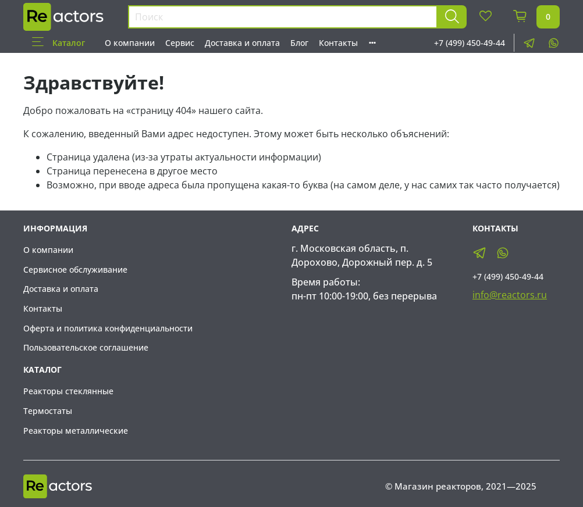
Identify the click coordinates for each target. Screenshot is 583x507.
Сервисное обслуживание (75, 269)
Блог (299, 42)
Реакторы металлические (75, 430)
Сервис (179, 42)
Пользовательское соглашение (85, 347)
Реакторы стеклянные (68, 391)
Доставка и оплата (242, 42)
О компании (130, 42)
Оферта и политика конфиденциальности (108, 328)
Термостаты (47, 410)
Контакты (338, 42)
